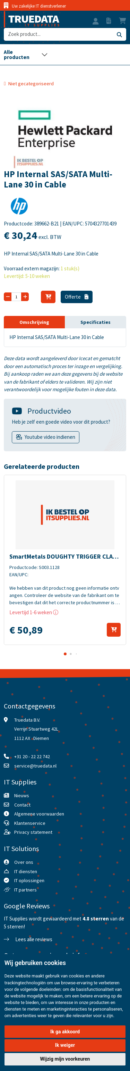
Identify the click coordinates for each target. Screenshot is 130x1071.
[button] (95, 22)
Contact (22, 805)
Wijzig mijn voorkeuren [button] (65, 1059)
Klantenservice (29, 823)
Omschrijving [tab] (34, 322)
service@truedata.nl (35, 766)
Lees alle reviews (28, 939)
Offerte (76, 296)
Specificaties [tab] (95, 322)
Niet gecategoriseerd (31, 83)
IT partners (25, 890)
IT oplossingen (29, 880)
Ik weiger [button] (65, 1045)
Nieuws (21, 795)
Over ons (23, 862)
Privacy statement (33, 832)
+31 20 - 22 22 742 (32, 756)
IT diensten (25, 871)
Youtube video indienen (50, 437)
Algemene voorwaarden (39, 814)
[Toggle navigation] (25, 54)
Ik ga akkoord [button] (65, 1031)
